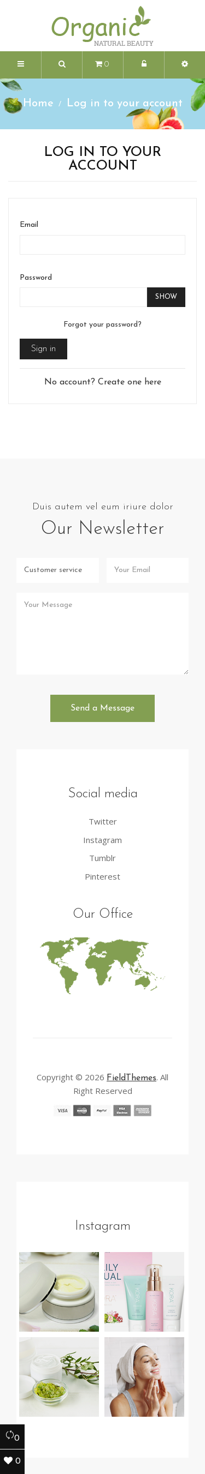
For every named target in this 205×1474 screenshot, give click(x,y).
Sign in (43, 349)
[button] (62, 65)
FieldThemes (131, 1078)
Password (36, 278)
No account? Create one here (102, 382)
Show (166, 296)
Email (29, 225)
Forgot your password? (102, 325)
